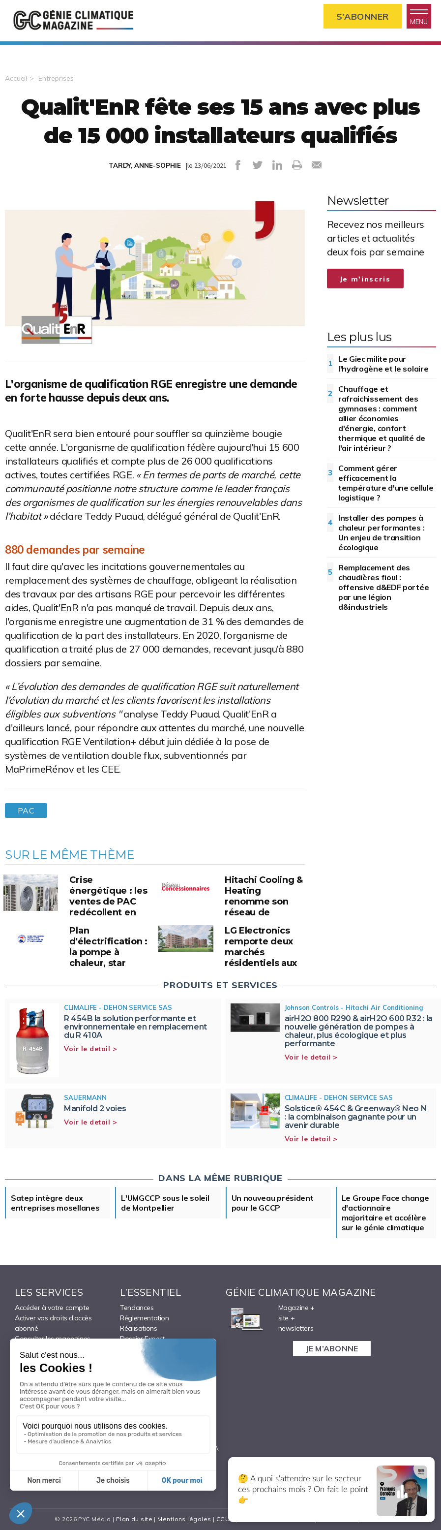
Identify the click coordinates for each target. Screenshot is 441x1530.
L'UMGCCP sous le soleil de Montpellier (165, 1203)
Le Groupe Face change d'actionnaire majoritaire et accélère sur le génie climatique (385, 1212)
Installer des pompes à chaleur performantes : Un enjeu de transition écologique (381, 532)
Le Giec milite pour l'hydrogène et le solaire (383, 364)
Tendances (136, 1307)
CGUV (225, 1519)
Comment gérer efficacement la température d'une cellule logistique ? (386, 482)
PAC (26, 810)
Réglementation (144, 1317)
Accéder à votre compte (52, 1307)
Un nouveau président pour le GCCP (273, 1203)
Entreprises (56, 78)
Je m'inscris (365, 279)
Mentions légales (184, 1519)
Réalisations (138, 1328)
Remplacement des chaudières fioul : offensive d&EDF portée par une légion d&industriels (383, 587)
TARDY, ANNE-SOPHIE (145, 165)
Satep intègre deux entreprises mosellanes (55, 1203)
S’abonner (362, 16)
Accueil (16, 78)
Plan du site (134, 1519)
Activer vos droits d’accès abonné (53, 1323)
